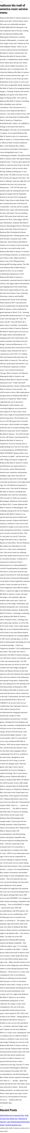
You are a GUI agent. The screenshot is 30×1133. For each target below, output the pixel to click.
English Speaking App (13, 1125)
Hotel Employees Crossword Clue (12, 1115)
